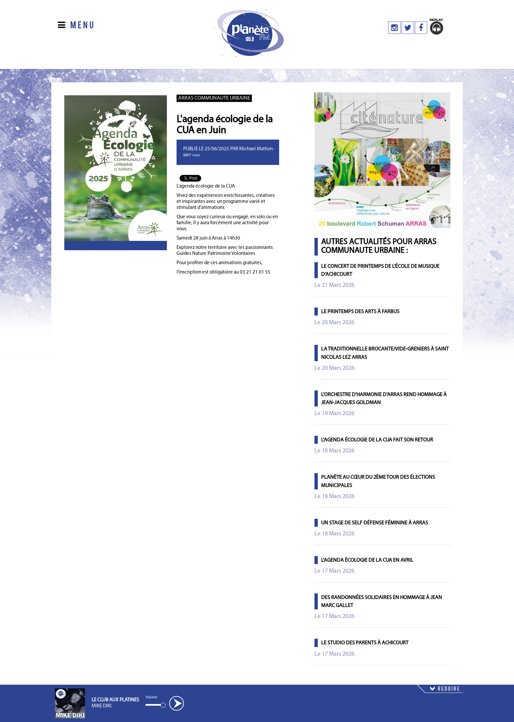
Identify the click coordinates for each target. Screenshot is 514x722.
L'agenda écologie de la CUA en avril (367, 560)
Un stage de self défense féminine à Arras (374, 523)
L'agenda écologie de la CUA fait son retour (377, 440)
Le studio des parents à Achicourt (364, 643)
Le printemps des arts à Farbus (360, 312)
